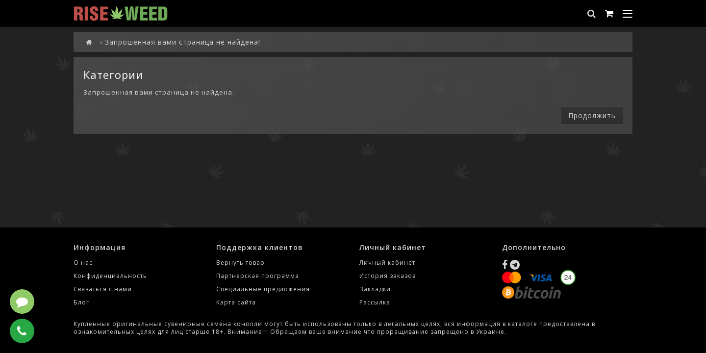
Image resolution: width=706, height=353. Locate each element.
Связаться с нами (103, 289)
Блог (81, 302)
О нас (83, 262)
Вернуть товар (240, 262)
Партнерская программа (257, 276)
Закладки (375, 289)
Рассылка (374, 302)
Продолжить (592, 115)
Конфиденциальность (110, 276)
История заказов (387, 276)
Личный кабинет (387, 262)
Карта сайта (236, 302)
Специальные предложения (263, 289)
